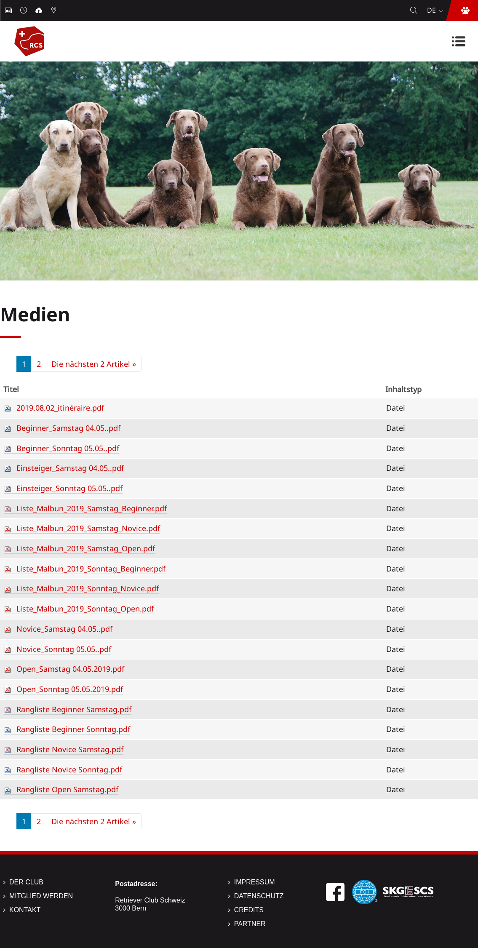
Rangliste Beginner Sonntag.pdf (73, 729)
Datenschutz (259, 896)
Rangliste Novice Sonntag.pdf (69, 769)
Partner (250, 923)
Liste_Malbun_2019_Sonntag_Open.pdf (85, 609)
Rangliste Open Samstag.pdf (67, 789)
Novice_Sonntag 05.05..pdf (63, 649)
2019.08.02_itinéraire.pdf (60, 408)
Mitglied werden (41, 896)
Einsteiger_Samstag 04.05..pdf (70, 468)
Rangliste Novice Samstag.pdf (69, 749)
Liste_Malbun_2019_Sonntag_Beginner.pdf (91, 568)
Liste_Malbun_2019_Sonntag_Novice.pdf (87, 588)
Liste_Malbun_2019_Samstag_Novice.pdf (88, 528)
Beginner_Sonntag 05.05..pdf (67, 448)
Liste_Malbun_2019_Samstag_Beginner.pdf (91, 508)
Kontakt (24, 909)
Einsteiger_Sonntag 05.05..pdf (69, 488)
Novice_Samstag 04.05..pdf (64, 629)
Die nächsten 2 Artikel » (93, 364)
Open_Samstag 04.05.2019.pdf (70, 669)
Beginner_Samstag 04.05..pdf (68, 428)
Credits (249, 909)
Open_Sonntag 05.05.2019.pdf (69, 689)
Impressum (254, 882)
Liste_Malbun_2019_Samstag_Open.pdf (85, 548)
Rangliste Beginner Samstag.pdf (73, 709)
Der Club (26, 882)
